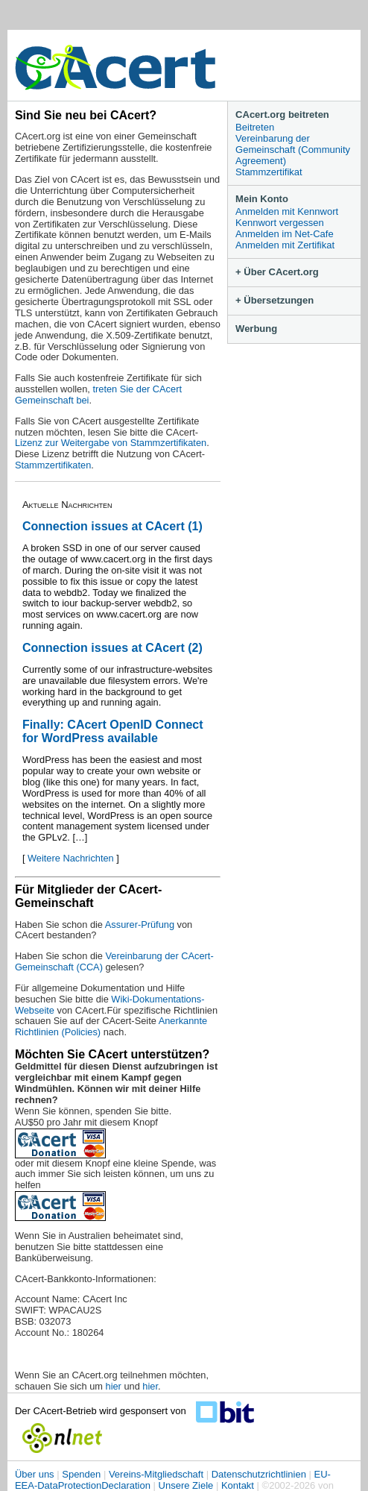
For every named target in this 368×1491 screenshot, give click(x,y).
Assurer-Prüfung (139, 924)
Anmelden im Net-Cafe (284, 233)
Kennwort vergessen (279, 222)
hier (113, 1386)
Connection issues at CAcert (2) (112, 647)
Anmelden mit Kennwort (286, 211)
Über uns (34, 1474)
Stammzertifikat (268, 172)
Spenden (81, 1474)
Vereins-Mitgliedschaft (156, 1474)
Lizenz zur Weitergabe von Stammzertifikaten (110, 442)
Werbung (256, 328)
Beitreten (254, 127)
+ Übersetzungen (274, 300)
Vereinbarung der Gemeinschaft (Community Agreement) (292, 149)
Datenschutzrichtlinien (259, 1474)
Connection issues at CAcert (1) (112, 526)
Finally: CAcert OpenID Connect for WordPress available (112, 731)
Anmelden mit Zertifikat (284, 245)
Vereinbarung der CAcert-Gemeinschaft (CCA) (114, 961)
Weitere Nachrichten (71, 858)
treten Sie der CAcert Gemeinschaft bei (98, 394)
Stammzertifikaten (53, 465)
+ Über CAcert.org (277, 271)
